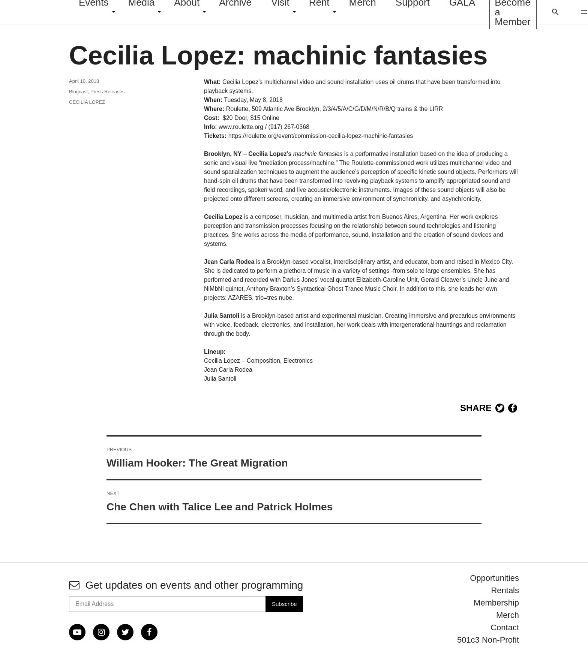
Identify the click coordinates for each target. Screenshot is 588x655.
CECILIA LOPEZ (87, 102)
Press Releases (107, 91)
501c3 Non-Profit (488, 640)
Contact (504, 627)
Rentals (505, 590)
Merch (507, 615)
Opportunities (494, 578)
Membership (496, 602)
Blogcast (78, 91)
